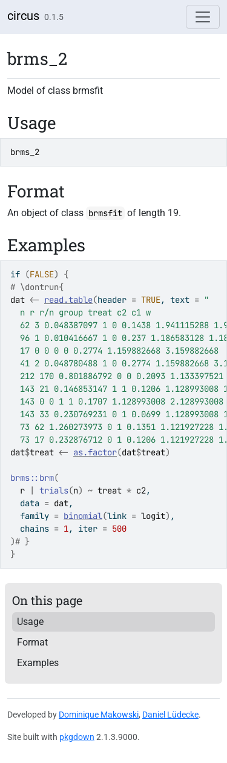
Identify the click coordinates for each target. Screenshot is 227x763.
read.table (68, 299)
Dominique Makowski (99, 714)
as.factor (95, 452)
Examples (38, 663)
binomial (83, 515)
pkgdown (76, 737)
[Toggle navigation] (203, 17)
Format (32, 642)
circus (23, 15)
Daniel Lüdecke (170, 714)
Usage (30, 621)
